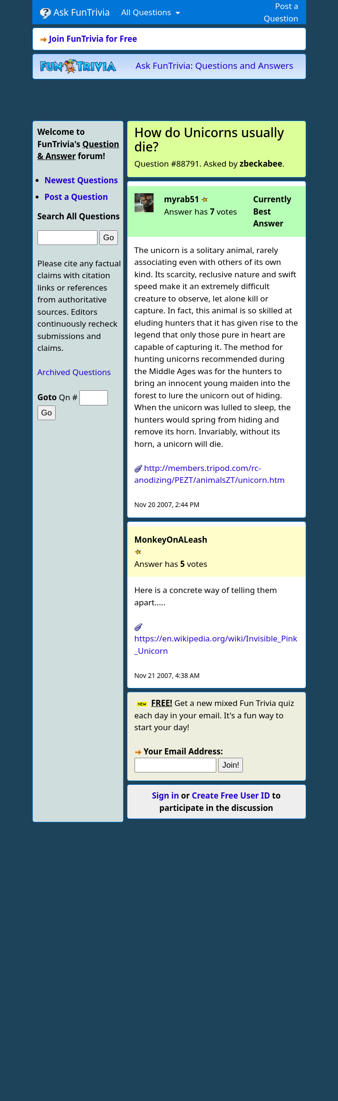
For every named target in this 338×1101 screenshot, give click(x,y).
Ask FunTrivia (75, 12)
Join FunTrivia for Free (93, 38)
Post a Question (76, 196)
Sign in (165, 795)
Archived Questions (74, 372)
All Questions (147, 12)
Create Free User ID (231, 795)
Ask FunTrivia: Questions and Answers (214, 65)
